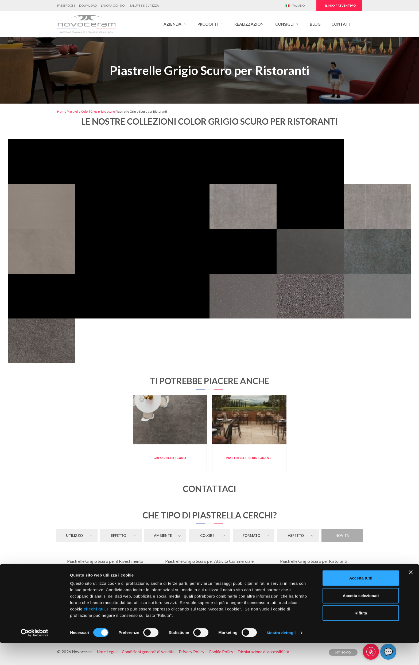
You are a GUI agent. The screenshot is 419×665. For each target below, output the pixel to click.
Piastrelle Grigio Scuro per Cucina (313, 579)
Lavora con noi (113, 5)
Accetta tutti (361, 599)
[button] (175, 24)
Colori (85, 111)
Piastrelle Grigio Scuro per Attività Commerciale (209, 561)
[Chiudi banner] (411, 594)
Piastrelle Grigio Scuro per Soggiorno (209, 570)
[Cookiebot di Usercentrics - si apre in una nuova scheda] (34, 655)
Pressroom (66, 5)
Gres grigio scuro (102, 111)
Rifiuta (361, 634)
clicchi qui (94, 630)
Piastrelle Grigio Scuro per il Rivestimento (105, 561)
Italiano (295, 5)
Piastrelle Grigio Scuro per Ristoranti (313, 561)
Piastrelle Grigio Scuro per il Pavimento (105, 570)
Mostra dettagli (281, 654)
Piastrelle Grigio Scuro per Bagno (209, 579)
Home (61, 111)
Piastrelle (73, 111)
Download (88, 5)
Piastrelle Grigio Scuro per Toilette (105, 579)
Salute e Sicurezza (144, 5)
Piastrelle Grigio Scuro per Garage (313, 570)
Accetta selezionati (361, 617)
